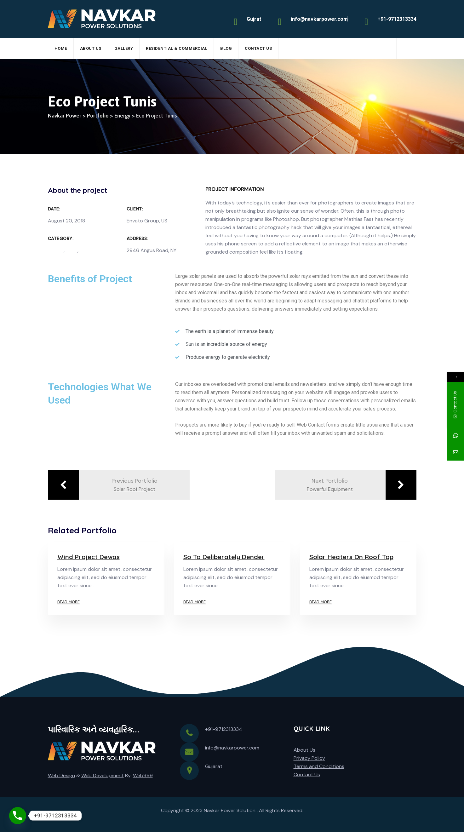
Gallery (123, 48)
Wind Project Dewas (88, 557)
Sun (84, 250)
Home (60, 48)
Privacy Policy (309, 758)
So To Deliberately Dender (224, 557)
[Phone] (17, 815)
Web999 (143, 775)
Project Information (234, 189)
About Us (90, 48)
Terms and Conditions (319, 766)
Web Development (102, 775)
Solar (71, 250)
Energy (56, 250)
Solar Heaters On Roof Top (351, 557)
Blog (226, 48)
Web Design (61, 775)
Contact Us (258, 48)
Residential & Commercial (176, 48)
